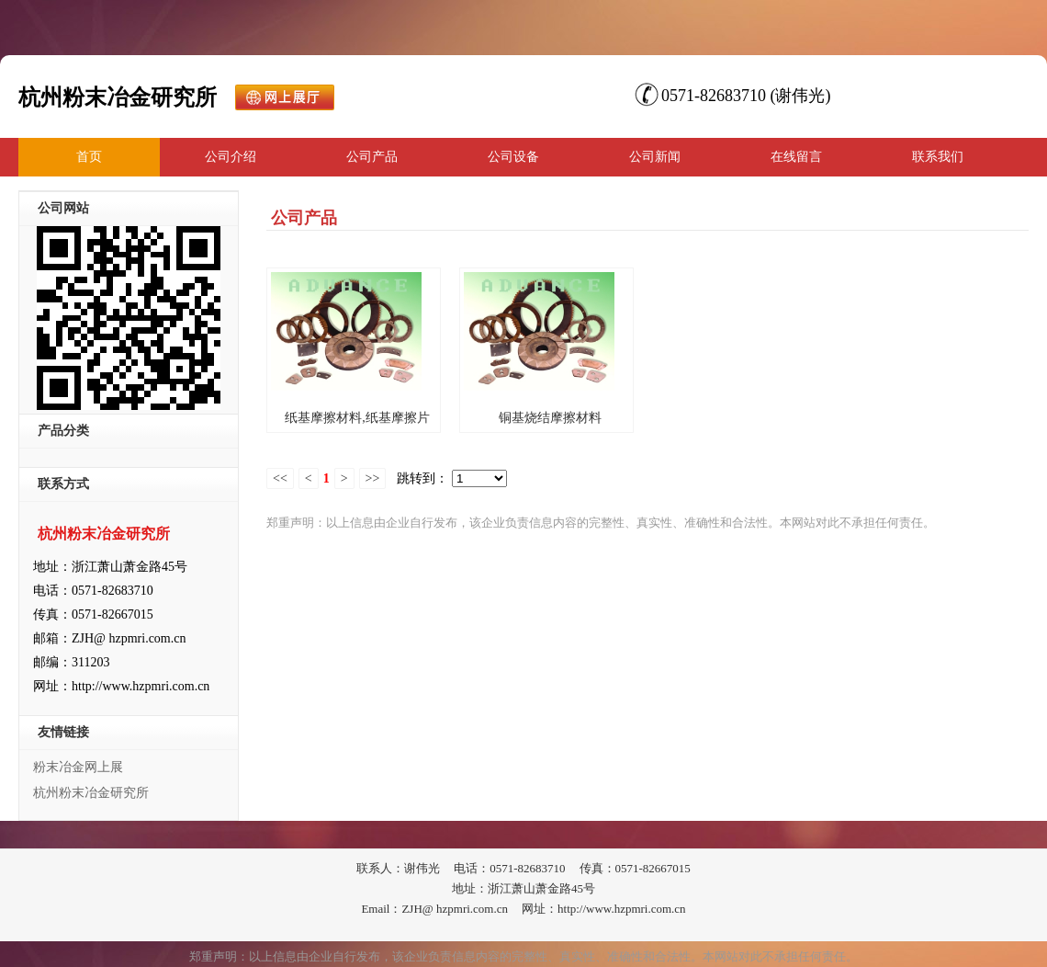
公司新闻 (655, 157)
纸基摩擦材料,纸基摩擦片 (357, 418)
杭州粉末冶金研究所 (91, 793)
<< (280, 478)
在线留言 (796, 157)
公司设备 (513, 157)
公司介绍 (230, 157)
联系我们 (937, 157)
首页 (89, 157)
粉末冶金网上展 (78, 767)
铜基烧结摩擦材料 (550, 418)
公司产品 (372, 157)
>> (373, 478)
